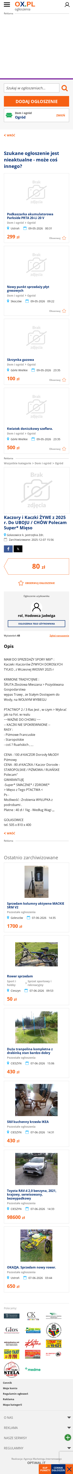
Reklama (8, 1399)
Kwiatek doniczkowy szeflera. (30, 428)
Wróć (11, 135)
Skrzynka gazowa (20, 360)
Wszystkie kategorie (17, 463)
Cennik (7, 1382)
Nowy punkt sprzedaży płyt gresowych (28, 289)
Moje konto (10, 1388)
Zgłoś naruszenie (59, 635)
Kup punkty (45, 1469)
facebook (8, 549)
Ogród (59, 463)
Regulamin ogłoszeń (15, 1393)
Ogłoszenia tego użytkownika (36, 623)
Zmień (60, 115)
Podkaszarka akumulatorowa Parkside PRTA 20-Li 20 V (30, 216)
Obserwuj (55, 238)
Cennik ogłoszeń (58, 1469)
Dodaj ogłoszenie (37, 101)
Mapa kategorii (12, 1404)
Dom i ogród (43, 463)
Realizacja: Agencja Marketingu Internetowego (36, 1460)
